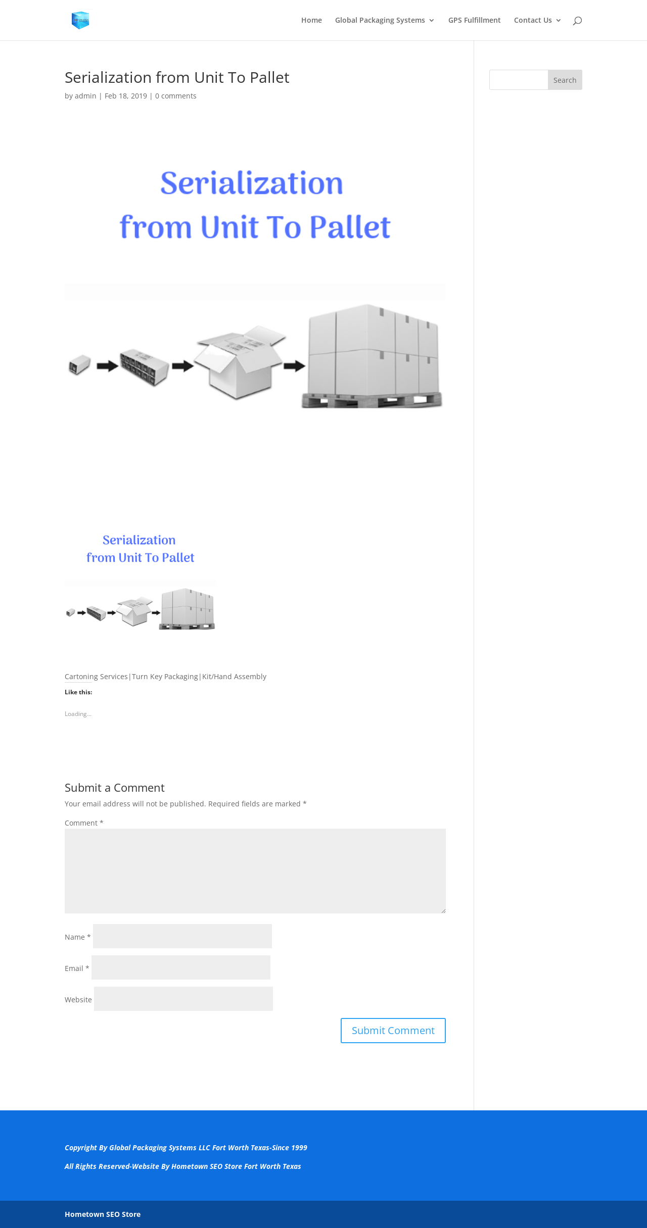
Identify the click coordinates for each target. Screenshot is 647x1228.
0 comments (176, 95)
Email (77, 968)
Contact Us (533, 21)
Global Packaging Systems (380, 21)
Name (78, 937)
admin (86, 95)
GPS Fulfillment (474, 21)
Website (78, 999)
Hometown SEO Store (103, 1214)
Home (311, 21)
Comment (84, 823)
